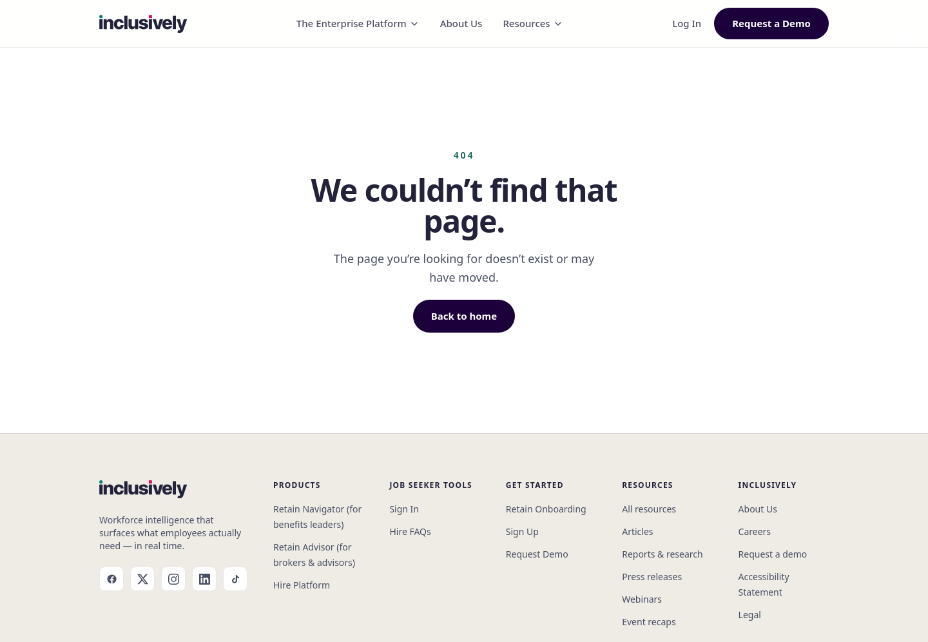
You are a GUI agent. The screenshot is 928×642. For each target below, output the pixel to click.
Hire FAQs (409, 531)
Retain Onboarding (546, 509)
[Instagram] (173, 579)
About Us (461, 23)
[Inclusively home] (143, 24)
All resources (649, 509)
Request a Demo (771, 23)
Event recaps (648, 622)
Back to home (464, 315)
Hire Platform (301, 585)
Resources (533, 23)
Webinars (642, 599)
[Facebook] (111, 579)
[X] (142, 579)
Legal (750, 614)
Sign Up (522, 531)
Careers (755, 531)
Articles (637, 531)
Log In (686, 23)
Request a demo (773, 554)
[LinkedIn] (204, 579)
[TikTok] (235, 579)
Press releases (652, 576)
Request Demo (537, 554)
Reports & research (662, 554)
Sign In (404, 509)
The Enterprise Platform (358, 23)
